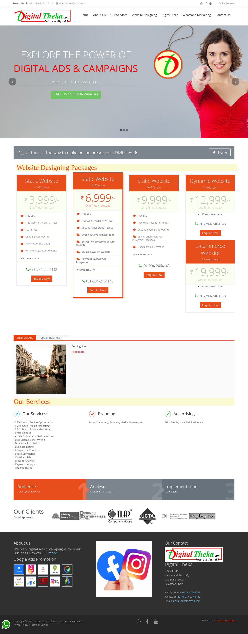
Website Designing (144, 15)
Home (84, 15)
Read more (78, 351)
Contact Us (222, 15)
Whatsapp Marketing (197, 15)
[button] (12, 108)
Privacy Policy (21, 624)
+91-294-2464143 (39, 3)
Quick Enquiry (226, 3)
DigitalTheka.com (225, 620)
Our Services (118, 15)
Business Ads (24, 337)
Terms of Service (39, 624)
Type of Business (49, 337)
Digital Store (170, 15)
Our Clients (29, 511)
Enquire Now (42, 278)
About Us (99, 15)
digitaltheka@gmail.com (72, 3)
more (52, 553)
